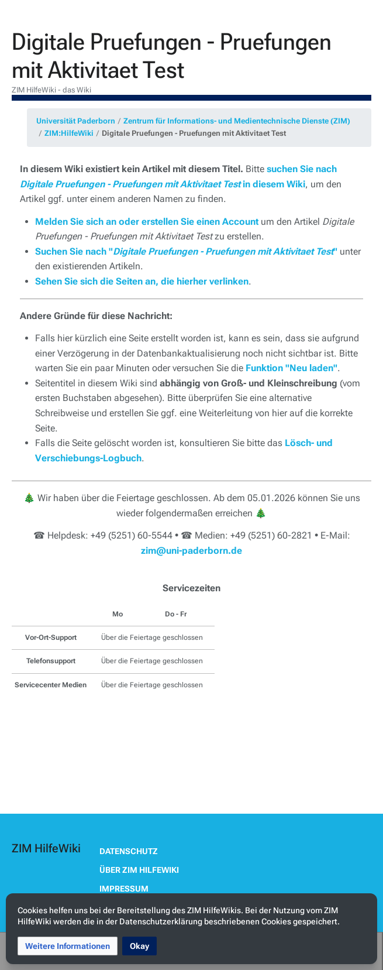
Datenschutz (128, 851)
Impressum (124, 888)
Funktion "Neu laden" (291, 367)
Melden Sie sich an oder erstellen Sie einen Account (146, 221)
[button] (68, 946)
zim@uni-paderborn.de (191, 550)
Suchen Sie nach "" (186, 251)
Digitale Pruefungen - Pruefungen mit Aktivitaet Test (194, 133)
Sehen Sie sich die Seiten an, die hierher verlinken (142, 281)
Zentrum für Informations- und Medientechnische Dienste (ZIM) (236, 120)
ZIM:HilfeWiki (69, 133)
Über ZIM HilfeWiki (139, 870)
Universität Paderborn (75, 120)
